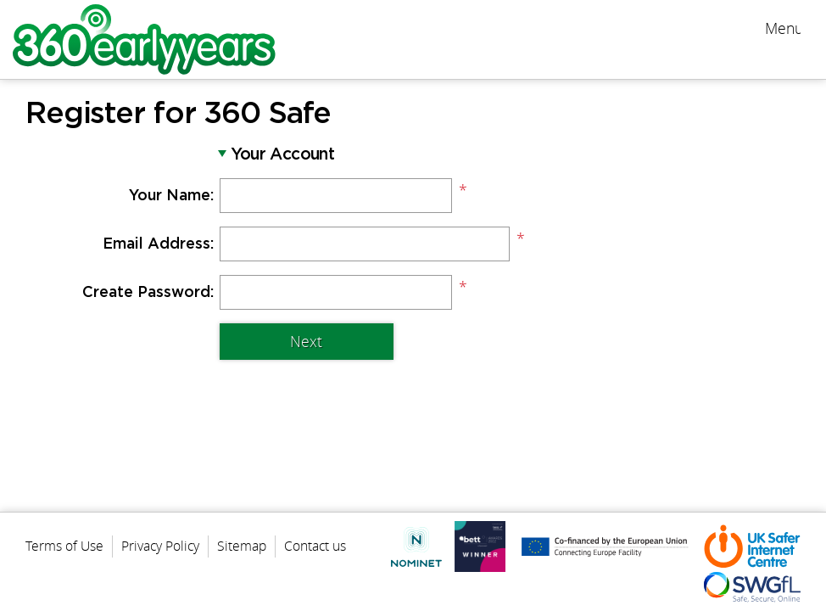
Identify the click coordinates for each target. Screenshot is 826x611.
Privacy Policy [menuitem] (160, 545)
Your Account (283, 155)
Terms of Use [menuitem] (64, 545)
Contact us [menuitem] (315, 545)
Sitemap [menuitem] (241, 545)
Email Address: (158, 244)
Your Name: (171, 196)
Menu (783, 28)
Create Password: (148, 292)
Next (306, 341)
